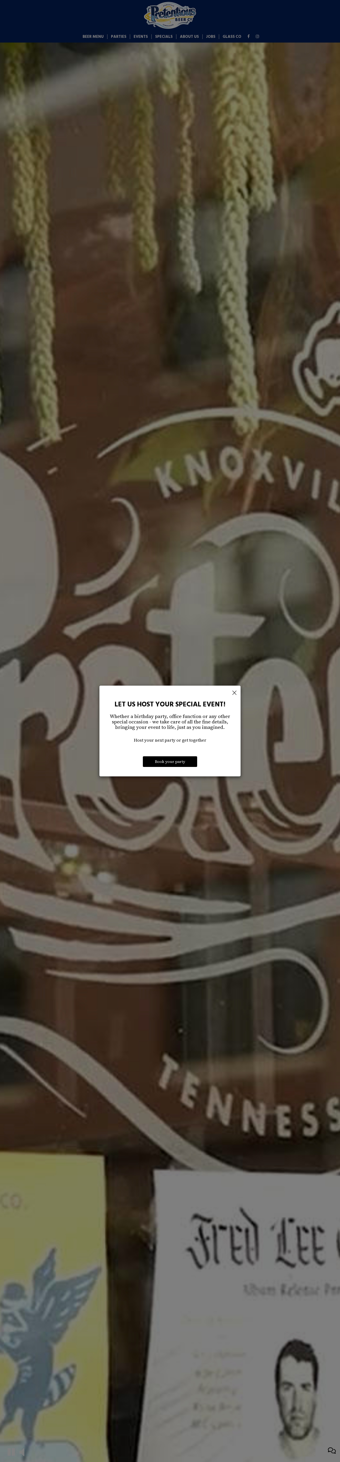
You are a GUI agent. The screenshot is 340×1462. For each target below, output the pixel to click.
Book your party (170, 761)
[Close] (234, 693)
